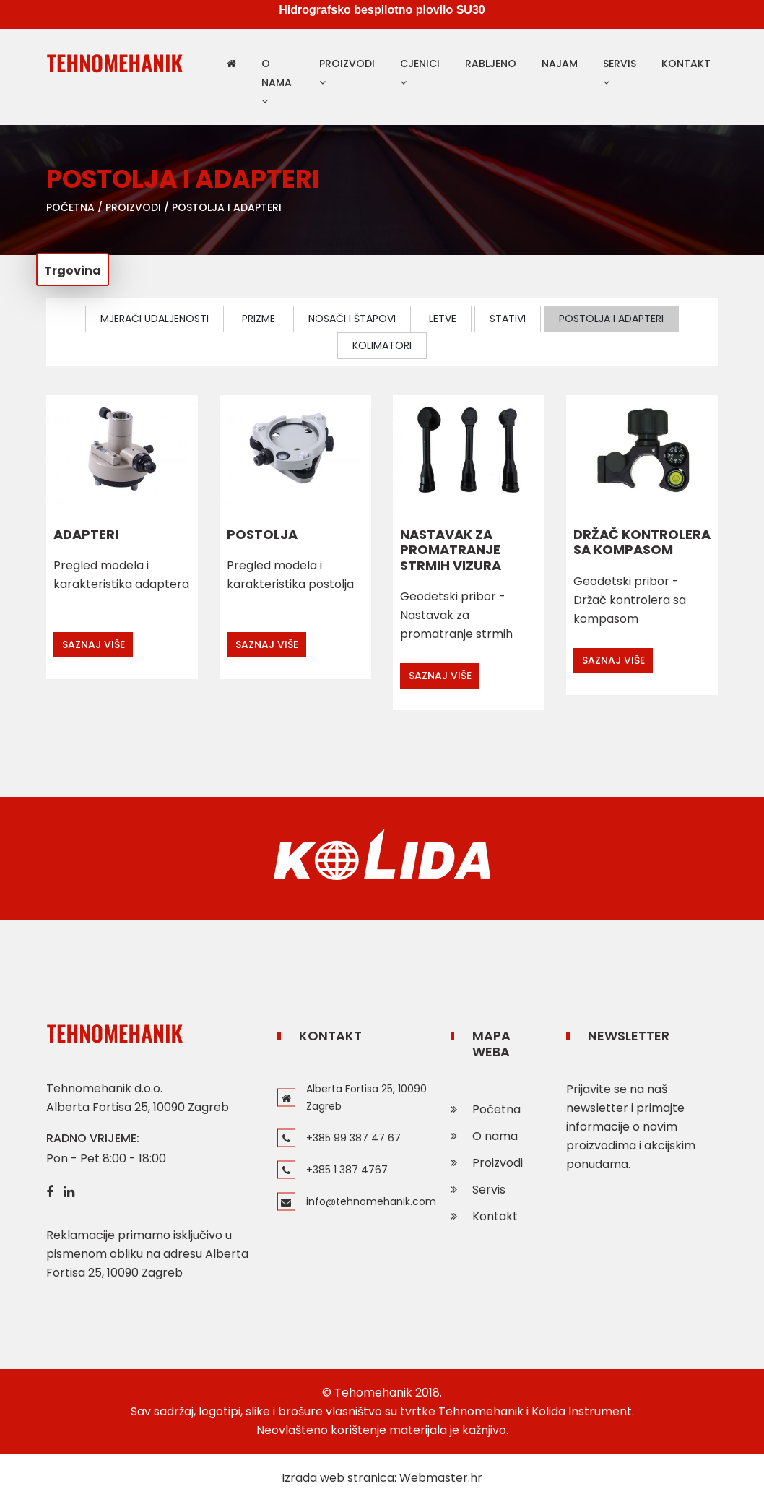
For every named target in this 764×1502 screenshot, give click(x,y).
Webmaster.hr (440, 1477)
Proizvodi (347, 71)
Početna (70, 207)
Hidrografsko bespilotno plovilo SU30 (382, 11)
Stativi (508, 318)
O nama (276, 81)
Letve (442, 318)
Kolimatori (382, 345)
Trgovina (72, 270)
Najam (560, 63)
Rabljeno (490, 63)
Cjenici (420, 71)
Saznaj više (93, 644)
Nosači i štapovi (352, 318)
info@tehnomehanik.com (371, 1201)
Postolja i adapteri (227, 207)
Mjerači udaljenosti (154, 318)
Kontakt (686, 63)
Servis (619, 71)
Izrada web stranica (338, 1477)
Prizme (258, 318)
